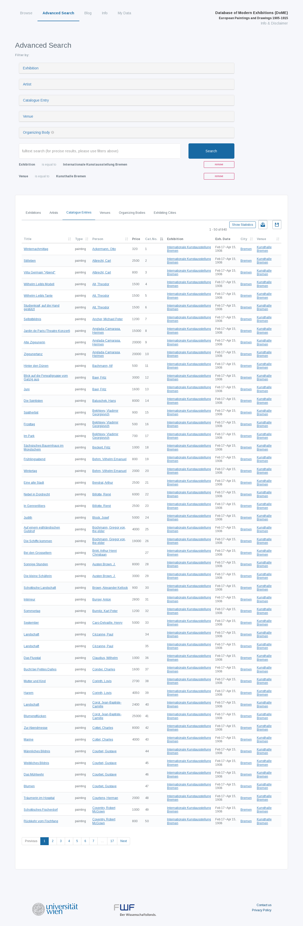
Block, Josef (100, 517)
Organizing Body (36, 132)
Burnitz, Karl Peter (105, 611)
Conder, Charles (103, 669)
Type (79, 239)
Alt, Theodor (100, 284)
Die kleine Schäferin (38, 576)
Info (105, 13)
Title (27, 239)
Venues (105, 213)
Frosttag (29, 424)
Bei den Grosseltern (38, 553)
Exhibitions (33, 213)
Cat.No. (151, 239)
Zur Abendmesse (35, 728)
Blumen (29, 786)
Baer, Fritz (99, 377)
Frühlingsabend (34, 459)
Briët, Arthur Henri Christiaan (104, 552)
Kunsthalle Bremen (264, 249)
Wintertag (30, 471)
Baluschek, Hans (104, 401)
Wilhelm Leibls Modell (39, 284)
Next (123, 841)
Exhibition (31, 68)
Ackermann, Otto (104, 249)
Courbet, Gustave (104, 751)
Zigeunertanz (33, 354)
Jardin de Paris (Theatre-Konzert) (47, 331)
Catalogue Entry (36, 100)
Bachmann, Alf (102, 366)
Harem (28, 693)
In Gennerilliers (34, 506)
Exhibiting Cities (165, 213)
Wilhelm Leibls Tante (38, 295)
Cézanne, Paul (102, 634)
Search (211, 151)
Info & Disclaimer (274, 23)
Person (97, 239)
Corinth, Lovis (101, 681)
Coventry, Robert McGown (103, 809)
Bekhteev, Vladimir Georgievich (105, 412)
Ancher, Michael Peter (107, 319)
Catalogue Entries (78, 212)
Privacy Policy (261, 910)
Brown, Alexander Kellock (110, 588)
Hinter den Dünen (36, 366)
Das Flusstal (32, 658)
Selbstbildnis (32, 319)
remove (219, 164)
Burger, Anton (101, 599)
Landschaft (31, 634)
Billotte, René (101, 494)
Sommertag (32, 611)
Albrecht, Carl (101, 260)
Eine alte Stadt (34, 482)
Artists (53, 213)
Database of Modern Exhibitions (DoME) (251, 15)
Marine (28, 739)
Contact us (264, 905)
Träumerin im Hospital (39, 798)
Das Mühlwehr (34, 774)
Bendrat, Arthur (102, 482)
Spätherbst (31, 412)
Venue (28, 116)
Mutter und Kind (35, 681)
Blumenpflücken (35, 716)
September (31, 622)
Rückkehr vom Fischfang (41, 821)
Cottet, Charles (102, 728)
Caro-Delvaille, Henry (107, 622)
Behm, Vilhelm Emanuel (109, 459)
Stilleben (30, 260)
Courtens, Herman (105, 798)
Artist (27, 84)
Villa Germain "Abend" (39, 272)
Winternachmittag (36, 249)
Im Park (29, 436)
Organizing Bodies (132, 213)
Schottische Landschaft (40, 588)
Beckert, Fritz (101, 447)
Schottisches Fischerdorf (41, 809)
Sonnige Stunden (36, 564)
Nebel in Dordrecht (37, 494)
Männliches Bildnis (37, 751)
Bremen (246, 249)
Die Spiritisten (33, 401)
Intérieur (29, 599)
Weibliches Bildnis (36, 763)
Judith (28, 517)
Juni (27, 389)
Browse (26, 13)
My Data (124, 13)
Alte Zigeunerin (34, 342)
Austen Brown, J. (104, 564)
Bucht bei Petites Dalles (40, 669)
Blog (88, 13)
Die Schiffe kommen (38, 541)
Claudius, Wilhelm (105, 658)
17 (112, 841)
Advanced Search (58, 13)
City (244, 239)
